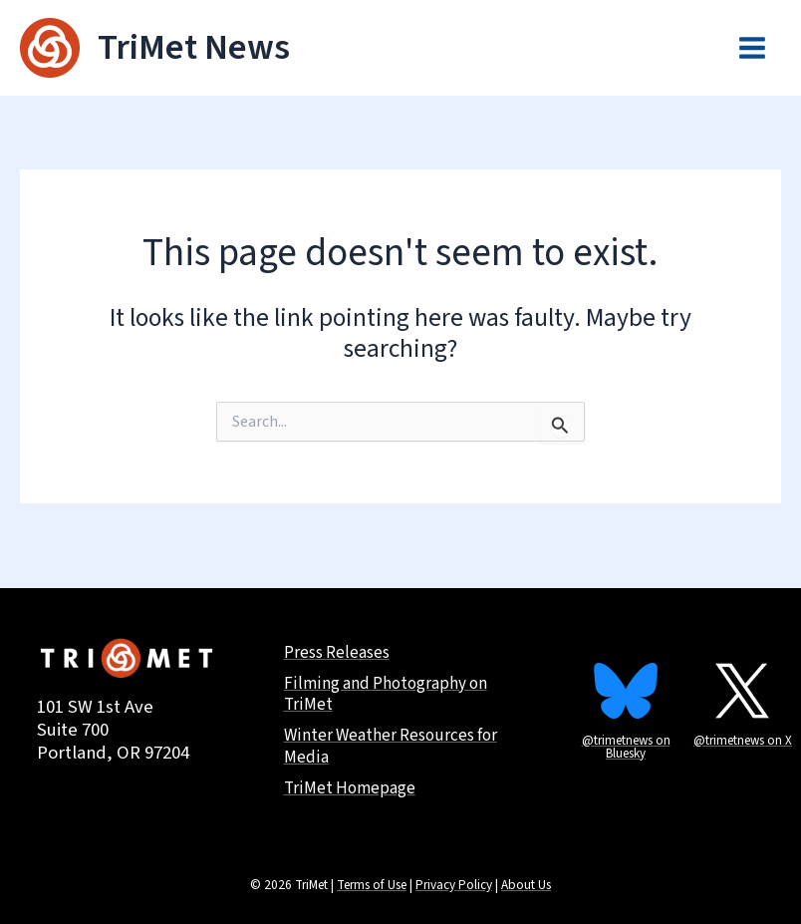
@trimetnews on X (742, 730)
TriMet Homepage (352, 788)
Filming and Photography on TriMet (389, 691)
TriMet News (195, 48)
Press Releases (340, 646)
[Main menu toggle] (752, 49)
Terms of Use (371, 884)
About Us (526, 884)
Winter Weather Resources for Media (395, 746)
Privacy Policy (453, 884)
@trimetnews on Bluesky (626, 736)
